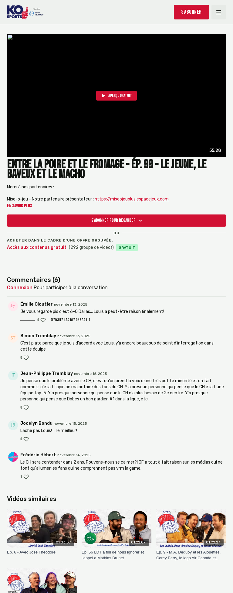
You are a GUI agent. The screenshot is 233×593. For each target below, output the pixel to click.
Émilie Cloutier (36, 304)
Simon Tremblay (38, 335)
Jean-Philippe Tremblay (46, 373)
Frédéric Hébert (38, 455)
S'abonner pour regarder (117, 220)
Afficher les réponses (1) (70, 320)
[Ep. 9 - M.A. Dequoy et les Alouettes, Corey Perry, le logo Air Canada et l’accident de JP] (191, 555)
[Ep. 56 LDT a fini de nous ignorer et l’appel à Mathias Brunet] (116, 555)
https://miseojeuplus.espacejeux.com (132, 199)
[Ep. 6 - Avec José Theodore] (42, 552)
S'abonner (191, 12)
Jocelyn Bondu (36, 423)
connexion (19, 287)
